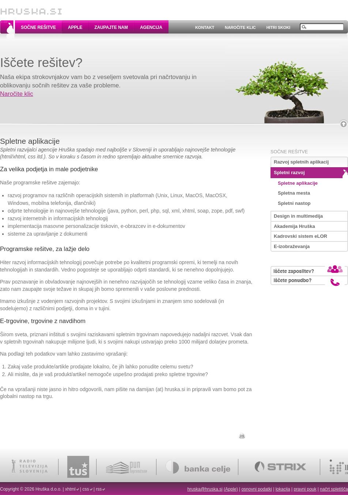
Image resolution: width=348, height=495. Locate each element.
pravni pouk (305, 489)
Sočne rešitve (38, 27)
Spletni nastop (294, 203)
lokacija (283, 489)
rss (99, 489)
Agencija (151, 27)
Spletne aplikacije (298, 183)
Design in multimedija (298, 216)
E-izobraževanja (292, 246)
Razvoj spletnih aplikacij (301, 162)
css (86, 489)
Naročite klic (240, 27)
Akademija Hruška (294, 226)
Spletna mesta (294, 193)
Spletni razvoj (289, 172)
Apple (75, 27)
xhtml (70, 489)
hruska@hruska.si (204, 489)
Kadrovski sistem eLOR (300, 236)
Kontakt (204, 27)
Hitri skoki (278, 27)
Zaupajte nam (111, 27)
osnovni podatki (256, 489)
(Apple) (231, 489)
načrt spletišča (334, 489)
